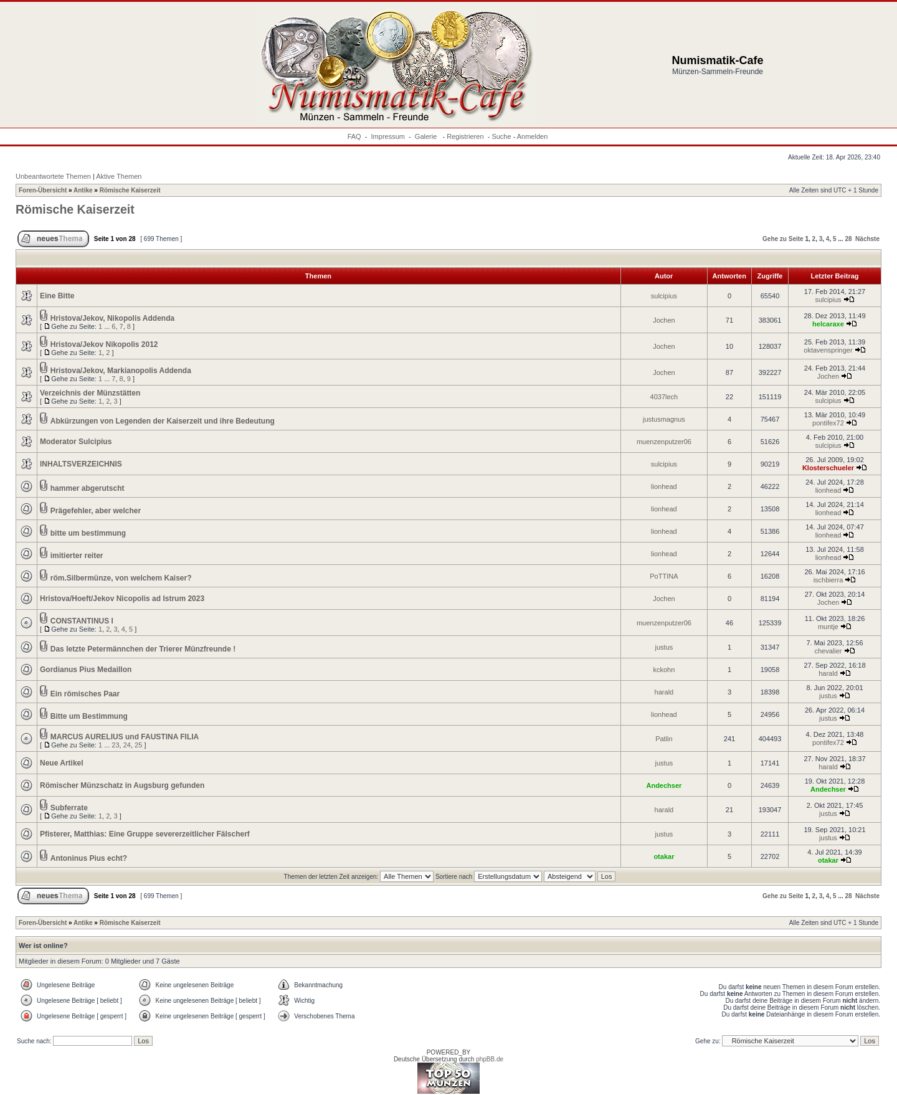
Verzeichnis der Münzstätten (90, 393)
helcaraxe (828, 324)
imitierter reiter (76, 555)
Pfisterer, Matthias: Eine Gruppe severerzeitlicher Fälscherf (145, 834)
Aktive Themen (118, 176)
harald (828, 673)
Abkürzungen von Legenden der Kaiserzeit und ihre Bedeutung (162, 421)
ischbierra (828, 580)
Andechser (663, 785)
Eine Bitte (57, 296)
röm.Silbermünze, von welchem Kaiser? (121, 578)
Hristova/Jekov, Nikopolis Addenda (112, 318)
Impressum (388, 136)
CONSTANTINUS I (81, 621)
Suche (501, 136)
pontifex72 (828, 423)
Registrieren (465, 136)
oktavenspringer (828, 350)
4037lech (664, 397)
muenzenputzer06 (664, 441)
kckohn (664, 669)
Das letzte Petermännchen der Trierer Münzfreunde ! (142, 649)
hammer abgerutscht (87, 488)
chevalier (828, 651)
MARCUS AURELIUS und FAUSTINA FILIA (124, 736)
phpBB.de (489, 1059)
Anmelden (532, 136)
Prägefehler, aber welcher (95, 510)
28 (848, 238)
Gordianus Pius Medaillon (85, 669)
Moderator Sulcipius (76, 441)
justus (664, 647)
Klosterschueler (828, 468)
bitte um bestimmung (88, 533)
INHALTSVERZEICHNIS (81, 464)
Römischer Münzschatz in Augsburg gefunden (122, 785)
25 (138, 745)
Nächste (867, 238)
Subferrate (69, 807)
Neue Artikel (61, 763)
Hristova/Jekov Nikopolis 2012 (104, 344)
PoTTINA (664, 576)
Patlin (664, 738)
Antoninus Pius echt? (88, 858)
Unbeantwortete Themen (53, 176)
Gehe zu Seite (783, 238)
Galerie (427, 136)
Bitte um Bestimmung (89, 716)
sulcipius (664, 296)
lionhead (664, 486)
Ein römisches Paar (85, 694)
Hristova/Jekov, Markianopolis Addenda (120, 370)
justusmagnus (664, 419)
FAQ (354, 136)
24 (127, 745)
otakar (663, 856)
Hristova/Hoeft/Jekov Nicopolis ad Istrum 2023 (122, 598)
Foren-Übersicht (43, 190)
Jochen (664, 320)
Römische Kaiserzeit (130, 190)
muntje (828, 626)
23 (115, 745)
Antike (83, 190)
